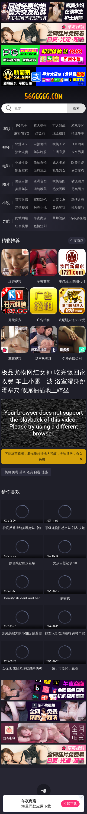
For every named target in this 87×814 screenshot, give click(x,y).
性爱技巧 (77, 207)
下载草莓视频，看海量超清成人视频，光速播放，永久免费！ (44, 456)
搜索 (76, 108)
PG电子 (21, 125)
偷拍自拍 (40, 162)
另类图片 (77, 189)
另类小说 (40, 207)
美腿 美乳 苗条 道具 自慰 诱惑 (26, 472)
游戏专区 (77, 125)
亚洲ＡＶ (21, 144)
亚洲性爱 (21, 162)
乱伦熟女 (58, 170)
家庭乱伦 (40, 199)
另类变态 (77, 170)
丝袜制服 (40, 152)
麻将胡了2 (21, 133)
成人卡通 (58, 162)
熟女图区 (58, 189)
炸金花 (40, 133)
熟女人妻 (21, 152)
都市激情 (21, 199)
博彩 (6, 128)
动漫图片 (77, 181)
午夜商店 (40, 218)
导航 (6, 221)
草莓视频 (58, 218)
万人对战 (58, 125)
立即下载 (70, 803)
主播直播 (58, 152)
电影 (6, 165)
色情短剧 (40, 226)
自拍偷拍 (40, 144)
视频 (6, 147)
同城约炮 (21, 218)
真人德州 (40, 125)
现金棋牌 (58, 133)
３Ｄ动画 (77, 144)
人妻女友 (58, 199)
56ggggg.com (43, 96)
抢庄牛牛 (77, 133)
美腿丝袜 (21, 189)
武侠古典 (77, 199)
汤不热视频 (78, 218)
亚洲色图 (40, 181)
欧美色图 (58, 181)
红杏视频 (21, 226)
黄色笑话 (58, 207)
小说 (6, 202)
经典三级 (40, 170)
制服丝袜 (21, 170)
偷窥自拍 (21, 181)
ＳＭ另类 (77, 152)
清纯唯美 (40, 189)
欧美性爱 (77, 162)
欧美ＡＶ (58, 144)
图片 (6, 184)
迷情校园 (21, 207)
